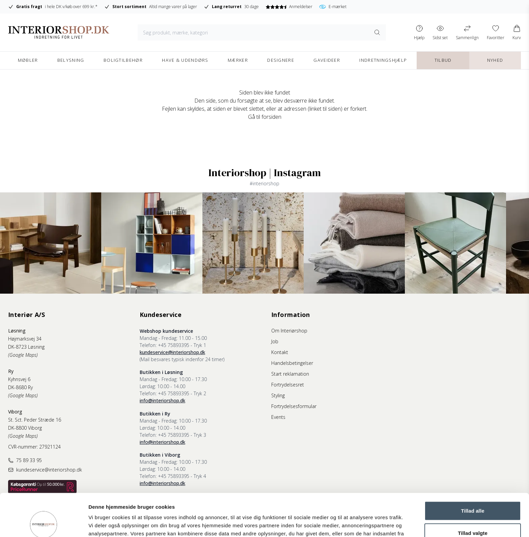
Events (278, 417)
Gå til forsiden (264, 116)
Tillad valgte (473, 493)
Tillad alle (472, 471)
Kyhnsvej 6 (19, 379)
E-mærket (332, 6)
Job (274, 341)
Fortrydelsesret (287, 384)
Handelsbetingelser (292, 363)
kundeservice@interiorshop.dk (172, 352)
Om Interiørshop (289, 330)
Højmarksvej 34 (24, 338)
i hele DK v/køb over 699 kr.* (53, 7)
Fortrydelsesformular (293, 406)
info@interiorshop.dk (162, 400)
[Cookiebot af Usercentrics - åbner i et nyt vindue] (43, 524)
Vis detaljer (350, 524)
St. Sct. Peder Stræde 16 (34, 420)
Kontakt (279, 352)
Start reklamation (290, 374)
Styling (278, 395)
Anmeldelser (289, 6)
